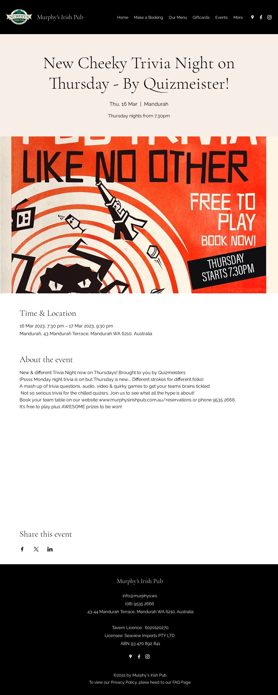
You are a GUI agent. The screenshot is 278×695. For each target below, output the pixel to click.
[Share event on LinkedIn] (50, 549)
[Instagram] (269, 17)
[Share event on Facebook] (22, 549)
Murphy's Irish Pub (60, 17)
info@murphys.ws (140, 595)
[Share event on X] (36, 549)
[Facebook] (261, 17)
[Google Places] (252, 17)
